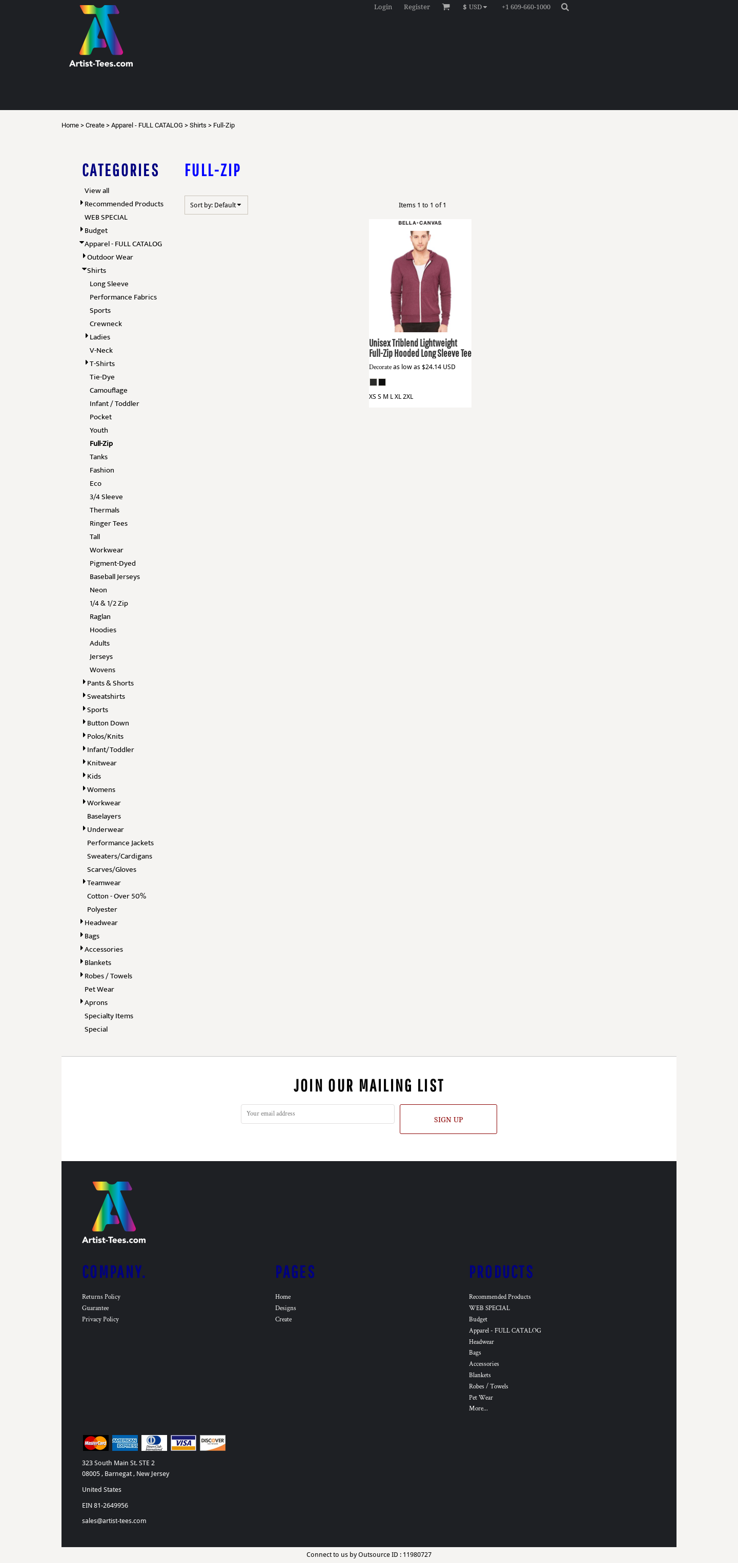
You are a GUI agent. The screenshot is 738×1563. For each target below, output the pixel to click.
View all (97, 190)
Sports (100, 310)
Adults (100, 643)
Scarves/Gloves (111, 869)
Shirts (198, 125)
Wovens (102, 669)
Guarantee (95, 1308)
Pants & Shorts (110, 683)
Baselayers (104, 816)
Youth (99, 430)
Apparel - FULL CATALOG (147, 125)
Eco (95, 483)
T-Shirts (102, 363)
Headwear (101, 922)
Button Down (108, 723)
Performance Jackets (120, 843)
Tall (95, 536)
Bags (92, 936)
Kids (94, 776)
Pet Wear (99, 989)
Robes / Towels (108, 976)
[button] (477, 6)
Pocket (101, 417)
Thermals (104, 510)
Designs (285, 1308)
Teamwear (104, 882)
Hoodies (103, 630)
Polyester (102, 909)
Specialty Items (109, 1016)
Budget (96, 230)
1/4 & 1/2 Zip (109, 603)
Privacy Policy (100, 1319)
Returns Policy (101, 1297)
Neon (98, 590)
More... (478, 1408)
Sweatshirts (106, 696)
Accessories (104, 949)
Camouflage (109, 390)
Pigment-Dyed (113, 563)
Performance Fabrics (123, 297)
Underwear (105, 829)
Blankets (98, 962)
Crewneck (106, 323)
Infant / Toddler (114, 403)
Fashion (102, 470)
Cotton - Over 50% (116, 896)
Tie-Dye (102, 377)
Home (70, 125)
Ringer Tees (109, 523)
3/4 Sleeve (106, 496)
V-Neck (101, 350)
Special (96, 1029)
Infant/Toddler (110, 749)
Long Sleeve (109, 283)
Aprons (96, 1002)
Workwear (107, 550)
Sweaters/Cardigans (119, 856)
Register (417, 7)
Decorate (380, 367)
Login (383, 7)
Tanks (99, 457)
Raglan (100, 616)
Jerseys (101, 656)
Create (95, 125)
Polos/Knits (105, 736)
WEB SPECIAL (106, 217)
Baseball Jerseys (115, 576)
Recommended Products (124, 204)
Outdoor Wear (110, 257)
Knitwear (102, 763)
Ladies (100, 337)
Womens (101, 789)
